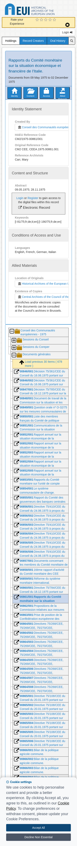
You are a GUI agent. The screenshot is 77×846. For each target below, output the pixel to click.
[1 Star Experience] (38, 19)
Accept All (38, 827)
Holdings (10, 40)
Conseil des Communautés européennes (44, 127)
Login (67, 32)
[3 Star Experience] (46, 19)
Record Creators (33, 40)
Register (33, 198)
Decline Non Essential (38, 837)
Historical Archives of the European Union (45, 284)
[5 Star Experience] (55, 19)
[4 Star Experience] (50, 19)
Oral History (57, 40)
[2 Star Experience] (42, 19)
